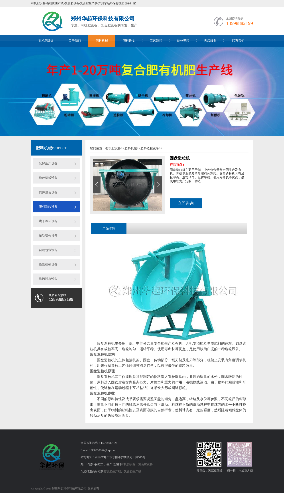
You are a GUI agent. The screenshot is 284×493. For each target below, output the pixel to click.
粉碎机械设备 (48, 178)
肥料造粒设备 (48, 206)
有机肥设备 (46, 40)
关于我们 (75, 40)
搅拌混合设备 (48, 192)
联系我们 (238, 40)
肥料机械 (102, 40)
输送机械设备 (48, 264)
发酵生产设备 (48, 163)
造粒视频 (183, 40)
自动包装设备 (48, 250)
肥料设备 (129, 40)
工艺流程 (156, 40)
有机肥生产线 (112, 471)
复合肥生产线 (132, 471)
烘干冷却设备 (48, 221)
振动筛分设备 (48, 235)
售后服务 (210, 40)
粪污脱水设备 (48, 279)
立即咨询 (186, 203)
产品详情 (109, 228)
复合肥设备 (145, 464)
